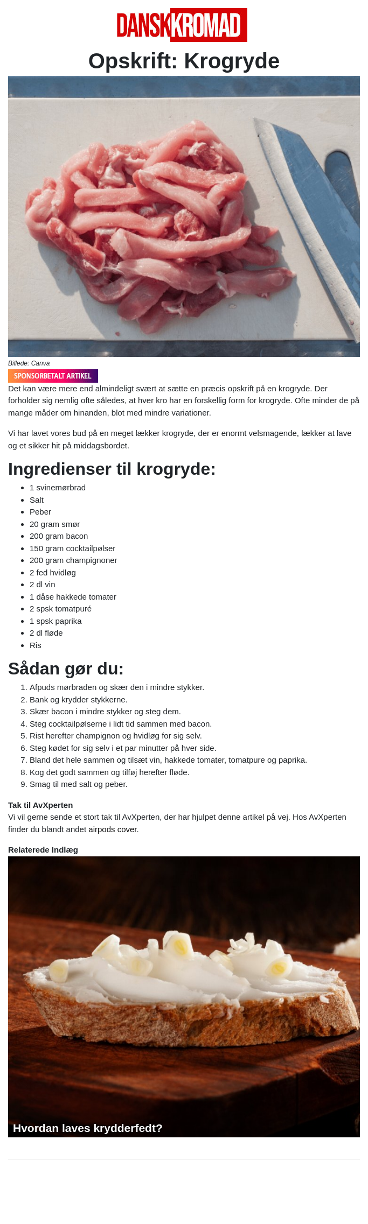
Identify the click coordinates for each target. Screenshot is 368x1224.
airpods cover (112, 829)
